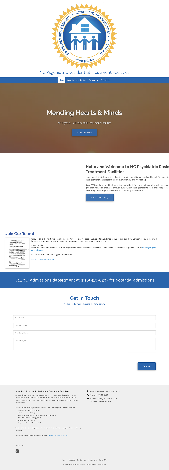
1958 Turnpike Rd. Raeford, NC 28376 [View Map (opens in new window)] (105, 391)
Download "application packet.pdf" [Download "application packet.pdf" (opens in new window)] (43, 259)
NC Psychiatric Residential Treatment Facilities (84, 72)
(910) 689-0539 (102, 395)
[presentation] (142, 356)
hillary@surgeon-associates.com (57, 435)
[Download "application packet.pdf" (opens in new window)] (17, 253)
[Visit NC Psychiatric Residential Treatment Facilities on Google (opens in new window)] (17, 451)
